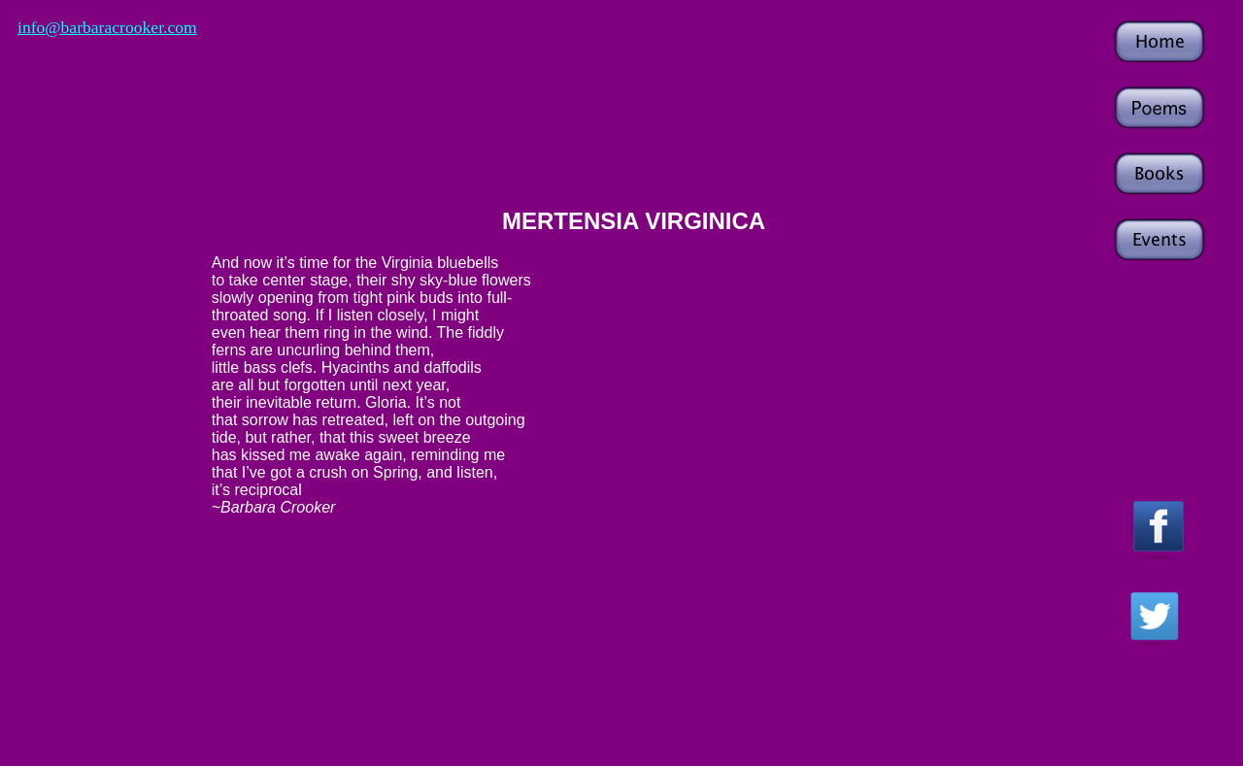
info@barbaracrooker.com (107, 27)
